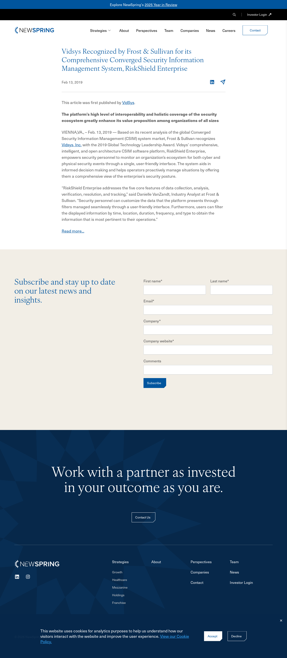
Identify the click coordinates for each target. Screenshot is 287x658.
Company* (152, 320)
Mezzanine (120, 587)
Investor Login (257, 14)
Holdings (118, 595)
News (210, 30)
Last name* (219, 281)
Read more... (73, 231)
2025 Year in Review (161, 4)
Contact (197, 582)
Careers (228, 30)
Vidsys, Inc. (72, 145)
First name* (153, 281)
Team (168, 30)
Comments (152, 360)
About (124, 30)
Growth (117, 572)
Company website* (159, 340)
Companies (189, 30)
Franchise (119, 602)
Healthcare (119, 580)
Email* (149, 301)
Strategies (100, 30)
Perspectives (146, 30)
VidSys (128, 102)
